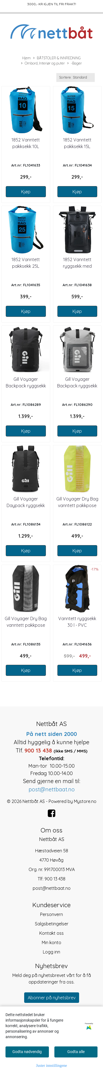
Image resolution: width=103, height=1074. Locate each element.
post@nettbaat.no (52, 888)
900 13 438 (54, 879)
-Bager (74, 63)
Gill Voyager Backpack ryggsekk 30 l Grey (77, 385)
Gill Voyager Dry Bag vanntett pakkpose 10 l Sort (26, 625)
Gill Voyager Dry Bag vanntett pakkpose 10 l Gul (77, 505)
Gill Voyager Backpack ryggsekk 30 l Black (26, 385)
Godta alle (76, 1051)
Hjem (26, 58)
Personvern (51, 914)
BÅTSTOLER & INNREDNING (57, 58)
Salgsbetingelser (51, 923)
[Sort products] (75, 77)
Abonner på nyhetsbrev (52, 997)
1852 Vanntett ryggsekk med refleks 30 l (77, 266)
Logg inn (51, 952)
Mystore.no (85, 801)
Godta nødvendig (27, 1051)
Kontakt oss (51, 933)
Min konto (51, 942)
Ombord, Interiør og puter (43, 63)
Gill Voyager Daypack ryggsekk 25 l (26, 505)
